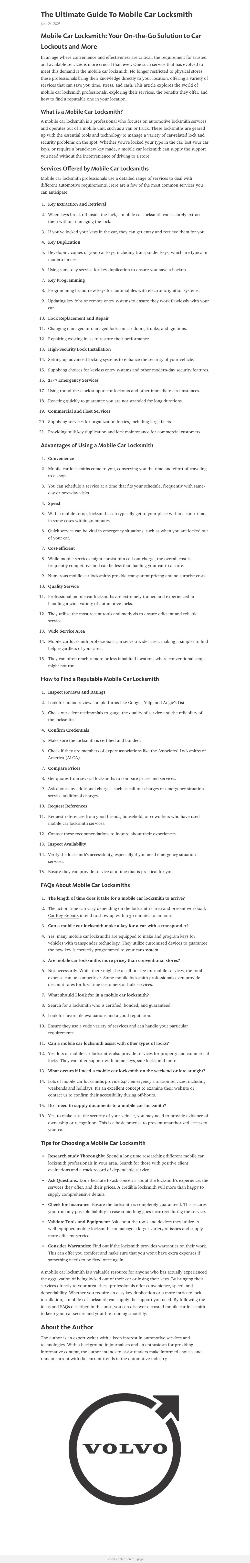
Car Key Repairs (63, 915)
